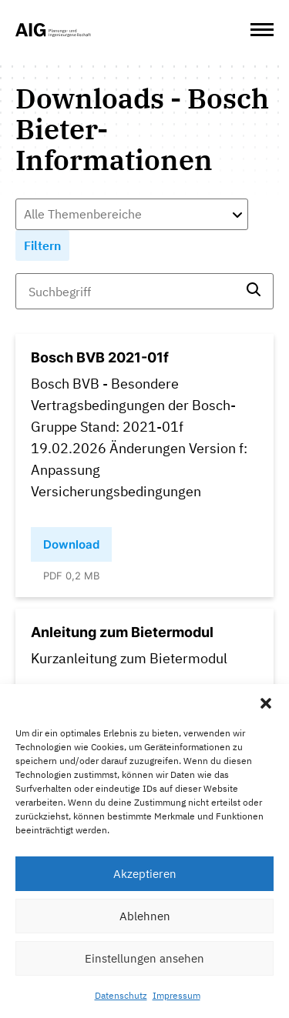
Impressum (176, 995)
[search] (253, 291)
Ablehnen (144, 916)
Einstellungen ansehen (144, 958)
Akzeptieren (144, 873)
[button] (266, 703)
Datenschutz (121, 995)
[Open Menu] (262, 30)
